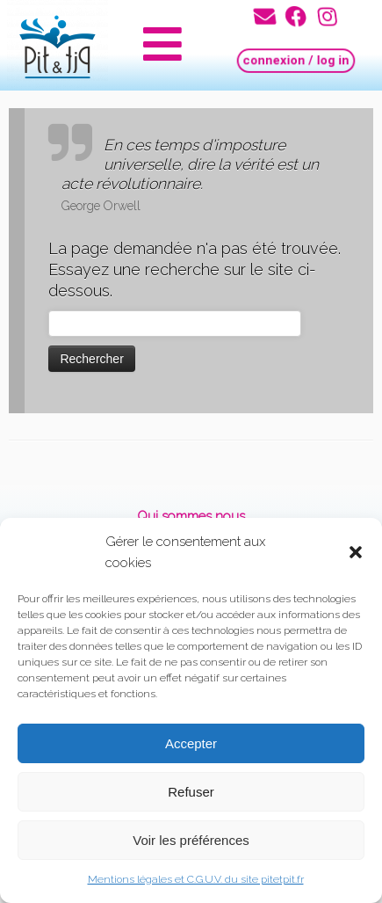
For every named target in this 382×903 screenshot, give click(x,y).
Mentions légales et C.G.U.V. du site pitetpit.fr (196, 879)
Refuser (191, 791)
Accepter (191, 743)
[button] (355, 552)
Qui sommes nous (191, 516)
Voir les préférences (191, 840)
